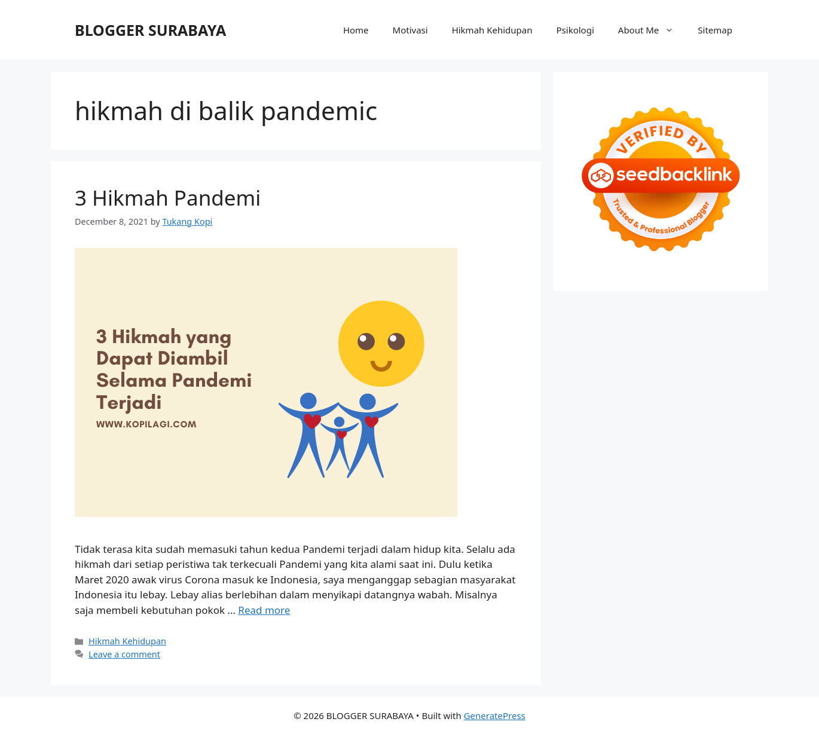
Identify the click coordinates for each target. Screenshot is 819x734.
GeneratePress (494, 715)
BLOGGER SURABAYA (150, 30)
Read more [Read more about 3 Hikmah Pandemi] (264, 610)
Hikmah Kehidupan (492, 30)
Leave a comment (124, 654)
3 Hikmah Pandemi (168, 198)
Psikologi (575, 30)
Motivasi (410, 30)
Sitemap (715, 30)
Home (356, 30)
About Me (652, 30)
